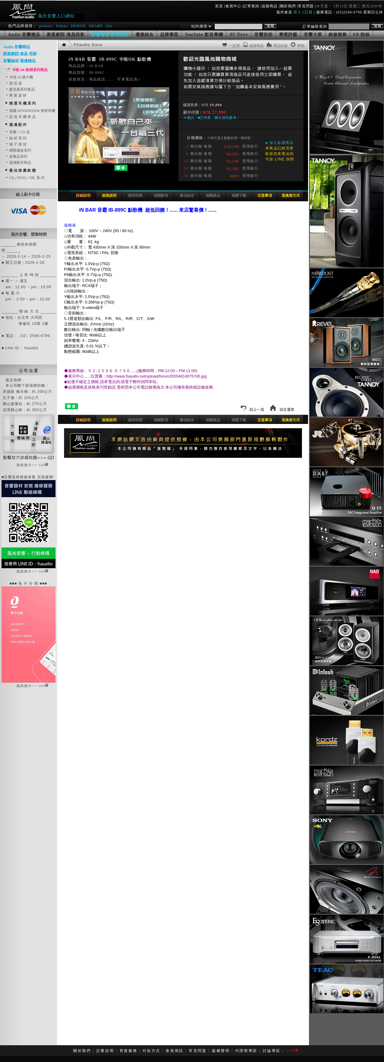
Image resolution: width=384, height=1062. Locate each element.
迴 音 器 (13, 83)
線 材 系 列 (16, 138)
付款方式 (151, 1051)
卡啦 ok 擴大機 (19, 77)
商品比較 (280, 46)
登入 (297, 12)
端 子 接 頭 (16, 144)
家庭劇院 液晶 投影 (20, 54)
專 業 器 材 (16, 95)
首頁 (219, 6)
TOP (292, 1051)
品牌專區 (169, 34)
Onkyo (62, 26)
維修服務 (337, 34)
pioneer (46, 26)
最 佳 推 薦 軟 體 (22, 170)
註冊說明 (105, 1051)
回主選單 (282, 409)
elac (109, 26)
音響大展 (313, 34)
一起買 (234, 46)
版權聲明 (221, 1051)
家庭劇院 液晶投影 (66, 34)
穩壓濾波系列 (18, 150)
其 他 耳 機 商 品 (20, 117)
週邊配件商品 (18, 162)
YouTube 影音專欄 (204, 34)
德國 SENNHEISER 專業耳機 (30, 111)
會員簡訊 (175, 1051)
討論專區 (272, 1051)
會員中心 (233, 6)
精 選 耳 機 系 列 (22, 103)
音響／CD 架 (17, 132)
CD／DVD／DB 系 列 (25, 178)
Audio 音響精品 (24, 34)
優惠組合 (144, 34)
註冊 (309, 12)
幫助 (301, 46)
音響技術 (263, 34)
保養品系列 (16, 156)
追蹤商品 (270, 6)
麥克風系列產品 (20, 89)
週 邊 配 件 (18, 125)
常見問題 (306, 6)
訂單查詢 (251, 6)
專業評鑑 (288, 34)
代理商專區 (246, 1051)
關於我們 (288, 6)
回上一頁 (252, 409)
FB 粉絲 (361, 34)
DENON (79, 26)
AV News (238, 34)
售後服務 (129, 1051)
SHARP (95, 26)
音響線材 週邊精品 (19, 61)
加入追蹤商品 (281, 143)
